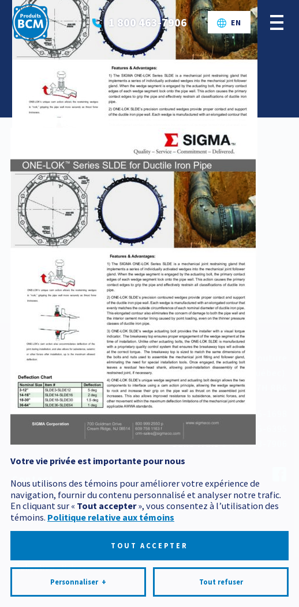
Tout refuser (221, 567)
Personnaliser (78, 568)
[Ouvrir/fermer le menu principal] (277, 22)
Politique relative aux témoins (110, 503)
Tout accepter (149, 531)
